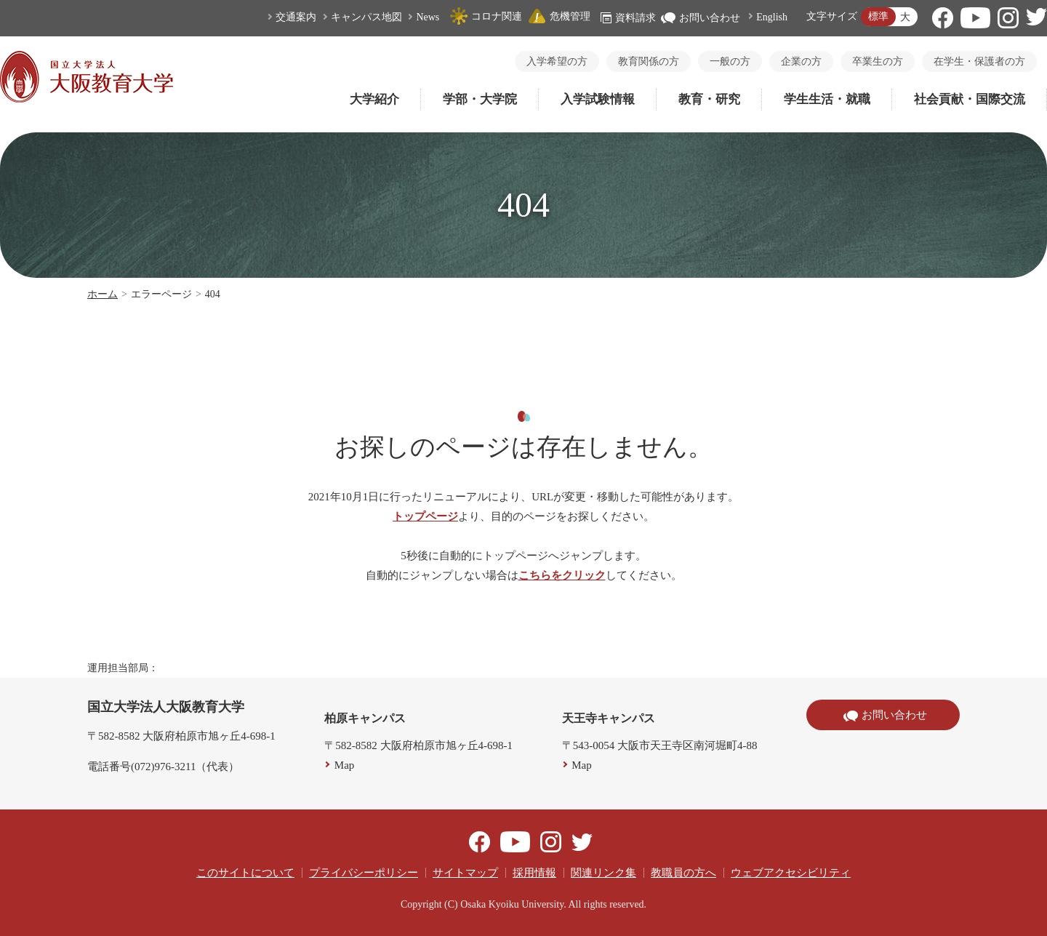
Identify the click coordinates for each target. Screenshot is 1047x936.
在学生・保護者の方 (979, 61)
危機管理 (559, 16)
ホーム (102, 294)
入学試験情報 (598, 99)
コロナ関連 (485, 16)
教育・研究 (709, 99)
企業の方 (801, 61)
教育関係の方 (648, 61)
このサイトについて (245, 873)
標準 (878, 16)
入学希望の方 (556, 61)
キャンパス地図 (366, 17)
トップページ (425, 516)
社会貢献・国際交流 (969, 99)
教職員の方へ (683, 873)
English (771, 17)
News (427, 17)
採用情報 (534, 873)
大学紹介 (374, 99)
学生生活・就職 (827, 99)
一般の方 (730, 61)
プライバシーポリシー (363, 873)
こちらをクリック (562, 575)
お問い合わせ (700, 17)
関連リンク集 (603, 873)
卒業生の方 (877, 61)
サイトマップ (465, 873)
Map (344, 765)
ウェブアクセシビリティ (791, 873)
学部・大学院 (480, 99)
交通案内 (296, 17)
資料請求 (628, 17)
